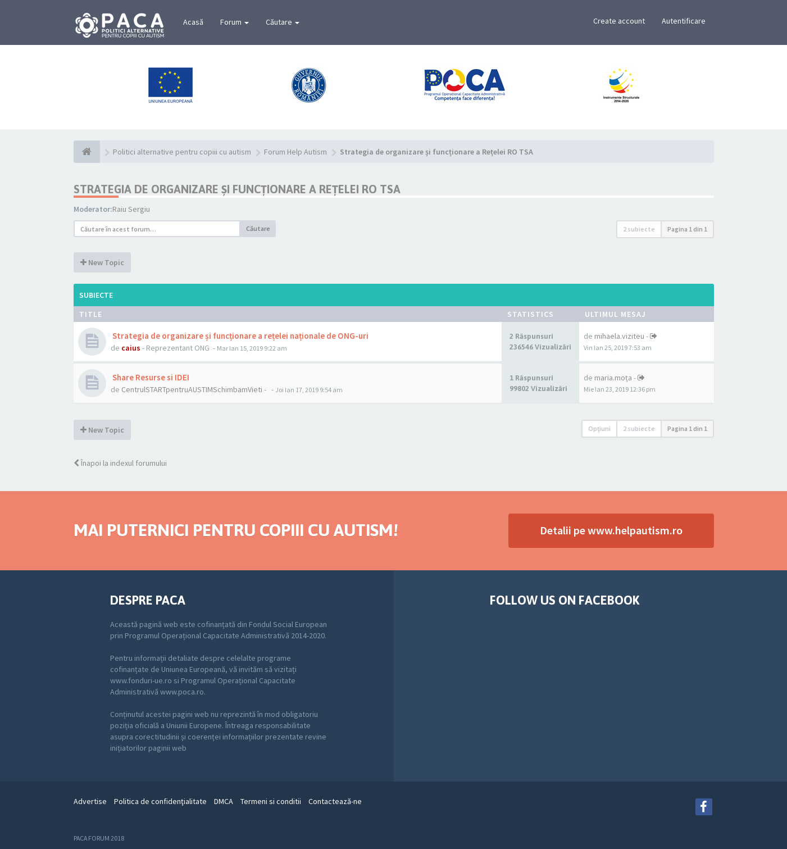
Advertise (90, 801)
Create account (619, 21)
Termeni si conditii (270, 801)
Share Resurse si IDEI (150, 377)
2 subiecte (639, 229)
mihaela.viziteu (619, 336)
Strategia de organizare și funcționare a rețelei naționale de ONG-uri (240, 335)
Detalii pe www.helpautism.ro (611, 530)
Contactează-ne (335, 801)
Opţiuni (599, 428)
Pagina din (687, 229)
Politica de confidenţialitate (160, 801)
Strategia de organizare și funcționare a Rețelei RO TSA (237, 189)
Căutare (282, 22)
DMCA (223, 801)
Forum (234, 22)
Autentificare (684, 21)
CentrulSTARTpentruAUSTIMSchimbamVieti (191, 389)
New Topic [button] (102, 262)
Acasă (193, 22)
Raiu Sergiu (131, 209)
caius (130, 348)
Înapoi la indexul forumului (120, 463)
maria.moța (613, 378)
